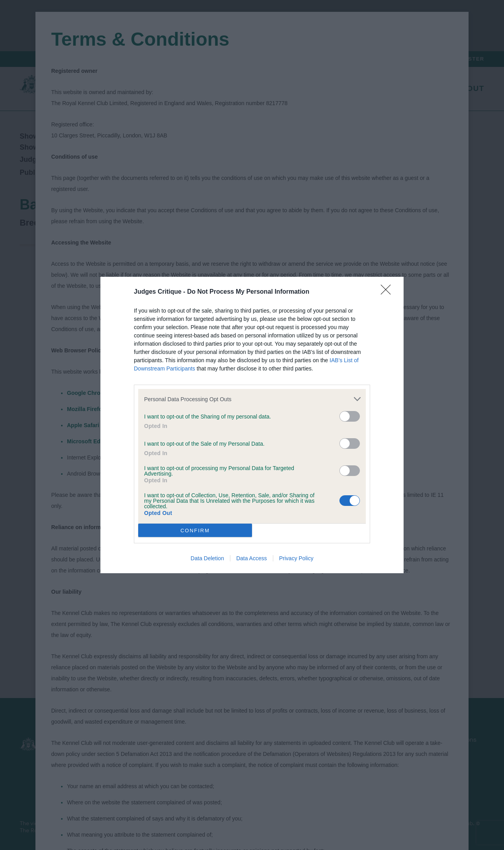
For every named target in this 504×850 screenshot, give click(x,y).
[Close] (388, 292)
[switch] (349, 416)
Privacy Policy (296, 558)
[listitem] (252, 399)
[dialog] (252, 425)
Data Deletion (207, 558)
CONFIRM (195, 530)
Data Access (251, 558)
